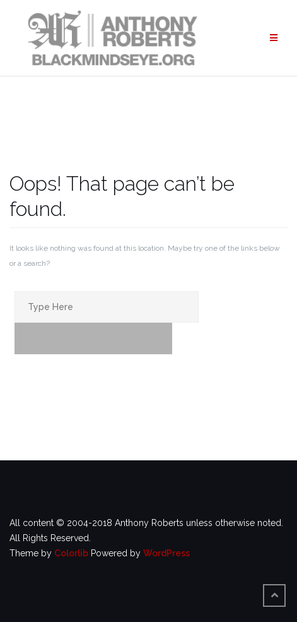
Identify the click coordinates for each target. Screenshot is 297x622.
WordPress (166, 553)
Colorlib (71, 553)
